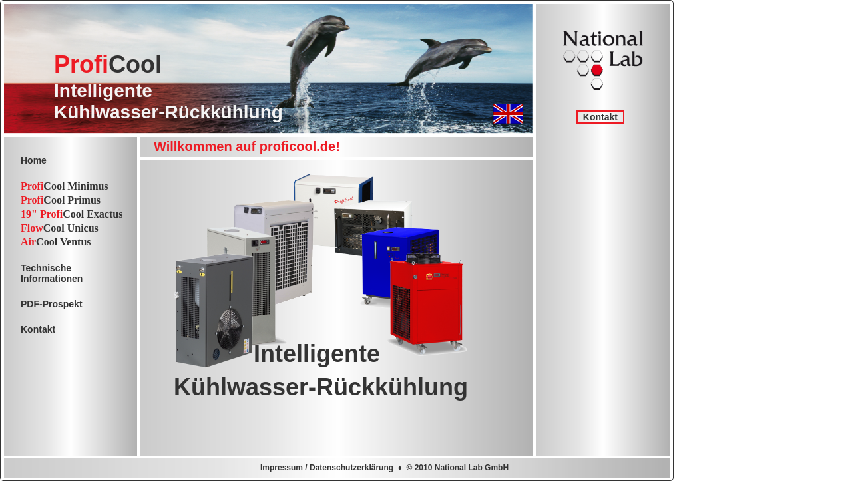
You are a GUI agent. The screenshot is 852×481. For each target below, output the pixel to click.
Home (34, 160)
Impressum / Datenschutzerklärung (326, 467)
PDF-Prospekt (52, 304)
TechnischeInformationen (52, 273)
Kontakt (600, 117)
